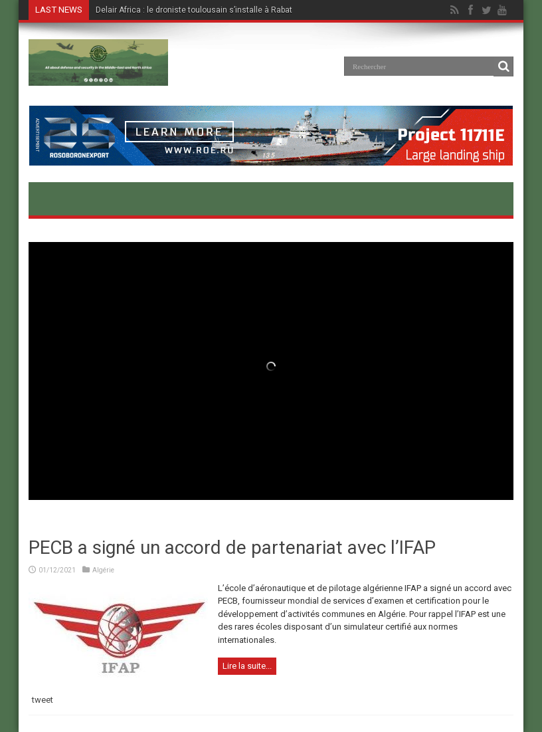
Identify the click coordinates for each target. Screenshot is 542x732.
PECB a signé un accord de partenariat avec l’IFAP (232, 547)
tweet (42, 700)
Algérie (103, 570)
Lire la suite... (247, 666)
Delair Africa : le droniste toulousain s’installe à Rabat (194, 10)
